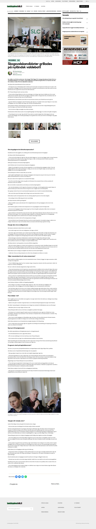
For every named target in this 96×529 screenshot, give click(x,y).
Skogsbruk (21, 11)
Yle (80, 11)
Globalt (29, 11)
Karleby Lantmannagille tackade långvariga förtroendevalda (75, 23)
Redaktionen (80, 1)
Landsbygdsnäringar (51, 11)
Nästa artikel (55, 484)
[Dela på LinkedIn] (19, 476)
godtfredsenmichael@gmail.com (18, 72)
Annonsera (58, 1)
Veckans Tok (73, 11)
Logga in (84, 6)
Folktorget (65, 1)
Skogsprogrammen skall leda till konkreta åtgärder (75, 32)
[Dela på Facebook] (16, 476)
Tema (77, 11)
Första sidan (44, 503)
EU (25, 11)
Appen (52, 1)
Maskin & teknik (41, 11)
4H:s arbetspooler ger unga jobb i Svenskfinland (75, 18)
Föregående (13, 484)
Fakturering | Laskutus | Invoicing (82, 523)
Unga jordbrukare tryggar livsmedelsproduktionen (75, 28)
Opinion (35, 11)
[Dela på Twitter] (22, 476)
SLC (32, 11)
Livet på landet (65, 11)
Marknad (59, 11)
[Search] (87, 1)
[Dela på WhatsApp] (25, 476)
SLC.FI (48, 1)
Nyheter (60, 503)
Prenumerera (72, 1)
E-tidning (77, 503)
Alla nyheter (10, 11)
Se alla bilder (34, 141)
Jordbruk (16, 11)
